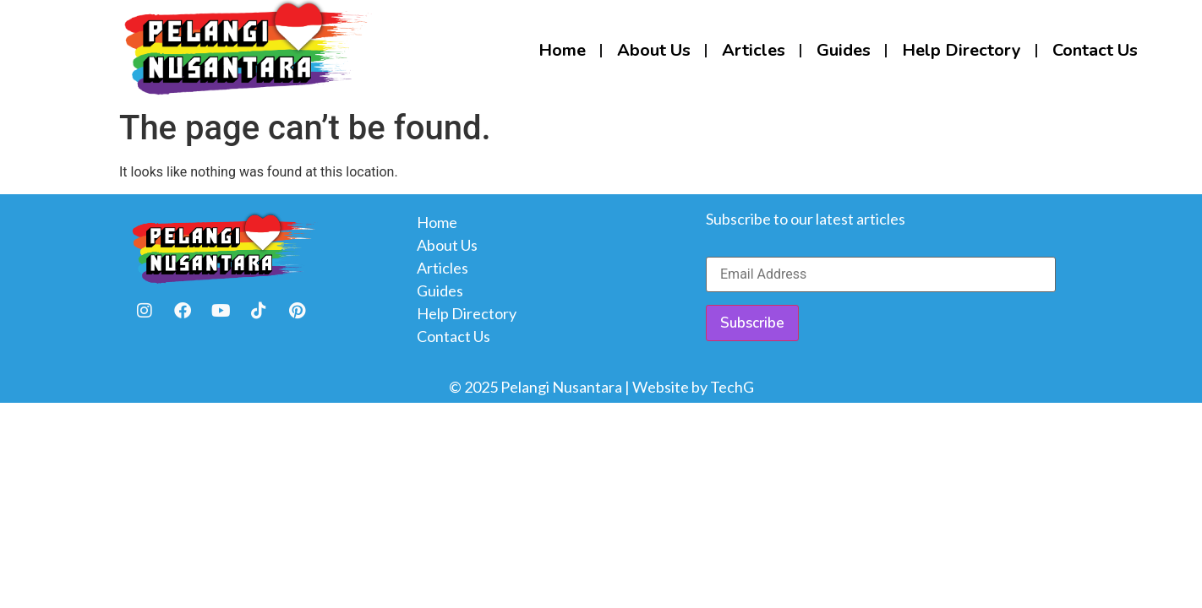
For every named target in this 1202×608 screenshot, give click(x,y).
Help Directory (961, 50)
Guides (844, 50)
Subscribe (752, 323)
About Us (654, 50)
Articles (753, 50)
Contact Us (1095, 50)
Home (562, 50)
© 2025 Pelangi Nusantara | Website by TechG (601, 386)
